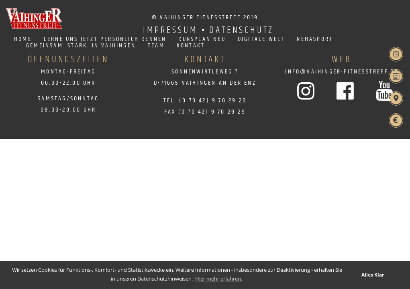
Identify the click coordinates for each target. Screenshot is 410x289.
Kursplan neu (201, 39)
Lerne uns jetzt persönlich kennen (105, 39)
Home (23, 39)
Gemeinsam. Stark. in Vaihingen (81, 46)
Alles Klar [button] (372, 274)
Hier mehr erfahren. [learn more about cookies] (218, 278)
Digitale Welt (261, 39)
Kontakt (191, 46)
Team (156, 46)
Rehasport (315, 39)
